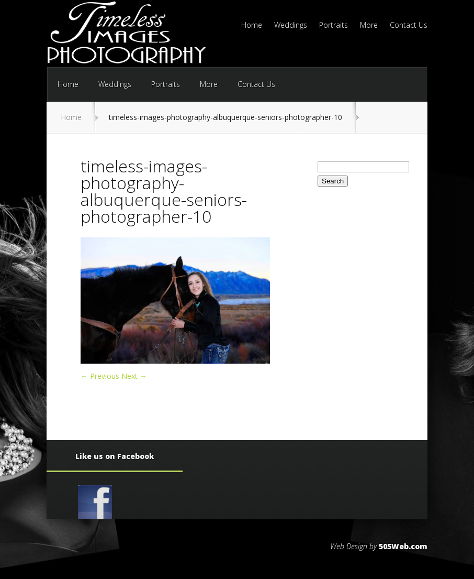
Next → (134, 376)
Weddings (290, 25)
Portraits (333, 25)
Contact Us (408, 25)
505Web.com (403, 546)
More (369, 25)
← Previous (100, 376)
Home (251, 25)
